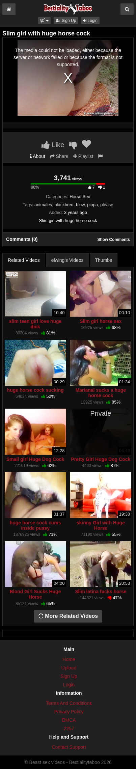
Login (90, 20)
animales (43, 204)
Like (53, 144)
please (106, 204)
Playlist (83, 156)
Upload (68, 667)
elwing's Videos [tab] (67, 260)
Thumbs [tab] (103, 260)
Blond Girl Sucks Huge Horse (35, 594)
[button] (44, 20)
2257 (68, 728)
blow (80, 204)
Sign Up (66, 20)
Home (68, 659)
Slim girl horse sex (101, 321)
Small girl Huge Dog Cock (35, 459)
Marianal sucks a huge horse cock (101, 392)
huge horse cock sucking (35, 390)
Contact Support (69, 747)
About (37, 156)
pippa (92, 204)
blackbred (63, 204)
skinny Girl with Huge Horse (101, 525)
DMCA (69, 720)
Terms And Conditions (69, 703)
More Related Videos (68, 616)
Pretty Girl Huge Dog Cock (100, 459)
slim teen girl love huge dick (35, 324)
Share (59, 156)
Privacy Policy (68, 711)
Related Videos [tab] (24, 260)
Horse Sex (80, 196)
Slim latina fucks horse (101, 591)
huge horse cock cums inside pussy (35, 525)
